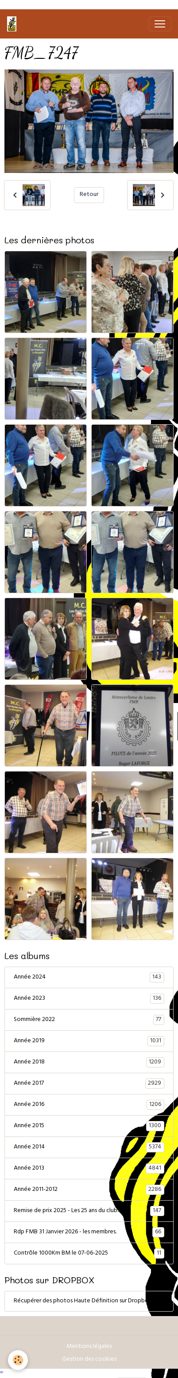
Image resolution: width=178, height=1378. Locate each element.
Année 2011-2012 (89, 1190)
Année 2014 (89, 1147)
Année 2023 (89, 999)
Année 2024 (89, 977)
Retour (89, 195)
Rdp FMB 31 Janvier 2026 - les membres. (89, 1232)
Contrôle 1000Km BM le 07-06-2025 (89, 1253)
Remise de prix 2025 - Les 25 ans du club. (89, 1211)
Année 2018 (89, 1062)
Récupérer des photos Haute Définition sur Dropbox (83, 1301)
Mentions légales (89, 1347)
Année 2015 (89, 1126)
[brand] (13, 23)
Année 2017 (89, 1084)
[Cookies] (18, 1360)
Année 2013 (89, 1169)
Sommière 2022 (89, 1020)
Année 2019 (89, 1041)
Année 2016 (89, 1105)
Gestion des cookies (89, 1359)
